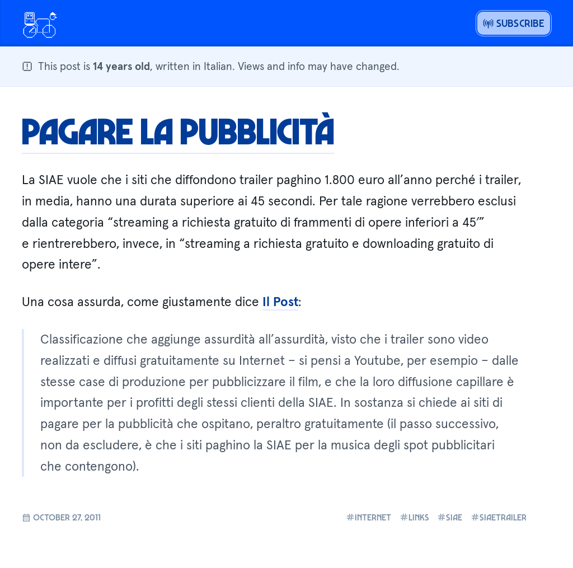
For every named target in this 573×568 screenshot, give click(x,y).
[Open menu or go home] (40, 23)
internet (368, 517)
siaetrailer (499, 517)
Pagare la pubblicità (178, 131)
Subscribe (514, 23)
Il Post (280, 301)
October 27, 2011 (61, 517)
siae (449, 517)
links (414, 517)
